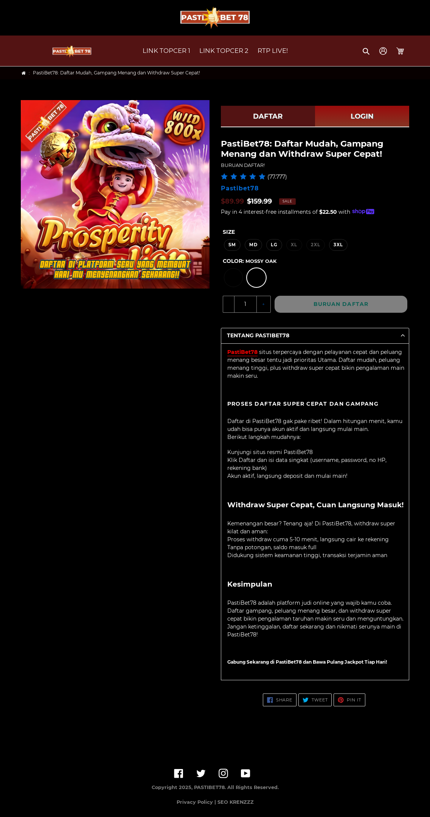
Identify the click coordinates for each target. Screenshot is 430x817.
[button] (366, 51)
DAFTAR (268, 116)
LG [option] (274, 244)
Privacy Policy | (197, 802)
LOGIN (362, 116)
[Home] (24, 73)
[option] (233, 277)
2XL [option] (315, 244)
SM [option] (232, 244)
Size (229, 232)
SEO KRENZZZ (235, 802)
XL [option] (294, 244)
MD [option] (253, 244)
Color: (249, 261)
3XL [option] (338, 244)
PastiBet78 (242, 352)
